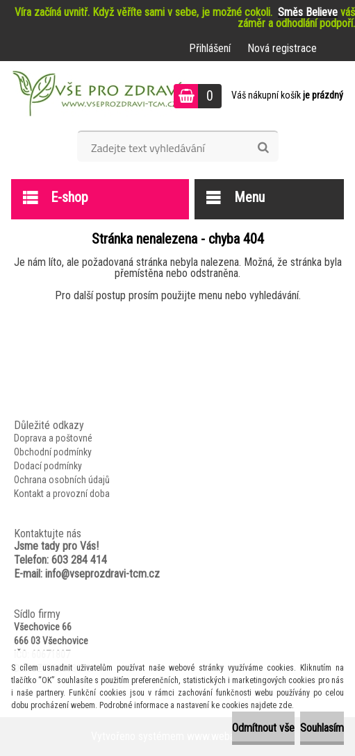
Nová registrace (282, 48)
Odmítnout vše (263, 727)
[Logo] (95, 96)
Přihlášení (210, 48)
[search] (263, 148)
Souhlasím (322, 727)
